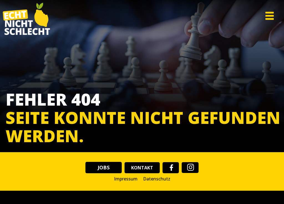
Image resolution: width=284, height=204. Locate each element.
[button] (259, 16)
